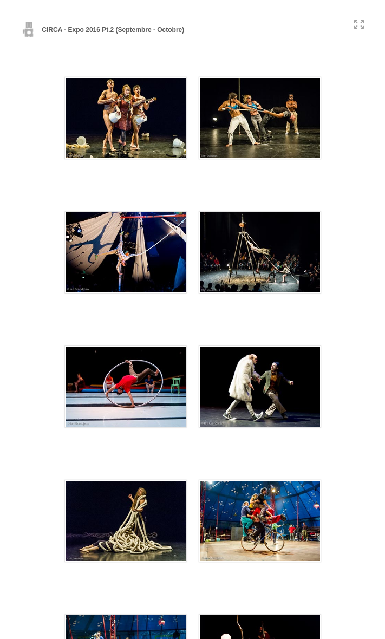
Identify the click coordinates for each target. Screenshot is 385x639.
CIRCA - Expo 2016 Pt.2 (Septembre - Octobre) (103, 30)
